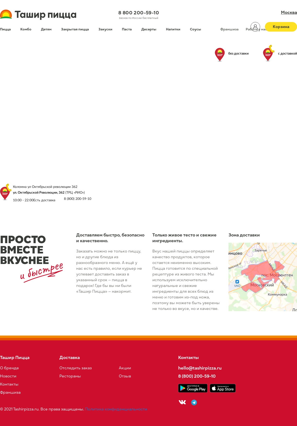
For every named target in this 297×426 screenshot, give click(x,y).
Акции (125, 368)
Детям (46, 29)
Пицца (5, 29)
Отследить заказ (75, 368)
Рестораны (70, 376)
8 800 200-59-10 (138, 13)
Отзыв (125, 376)
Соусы (195, 29)
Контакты (9, 384)
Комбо (25, 29)
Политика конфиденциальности (116, 409)
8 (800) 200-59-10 (197, 376)
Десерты (148, 29)
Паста (127, 29)
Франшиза (229, 29)
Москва (289, 12)
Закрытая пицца (75, 29)
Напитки (173, 29)
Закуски (105, 29)
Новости (8, 376)
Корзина (281, 26)
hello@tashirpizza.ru (200, 368)
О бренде (9, 368)
